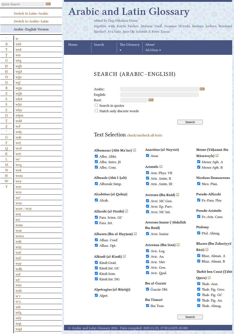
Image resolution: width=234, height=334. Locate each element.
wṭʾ (18, 279)
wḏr (18, 136)
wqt (18, 323)
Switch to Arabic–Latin (31, 20)
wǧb (19, 65)
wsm (19, 224)
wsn (19, 230)
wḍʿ (18, 273)
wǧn (19, 87)
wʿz (18, 301)
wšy (18, 246)
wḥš (19, 103)
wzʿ (18, 197)
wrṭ (18, 153)
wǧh (19, 92)
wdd (19, 120)
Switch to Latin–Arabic (31, 13)
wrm (19, 175)
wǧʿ (18, 82)
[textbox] (159, 89)
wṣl (18, 257)
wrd (18, 147)
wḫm (19, 114)
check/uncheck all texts (144, 134)
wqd (19, 328)
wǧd (19, 71)
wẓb (19, 290)
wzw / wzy (24, 208)
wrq (18, 164)
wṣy (18, 262)
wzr (18, 186)
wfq (18, 312)
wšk (18, 241)
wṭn (18, 284)
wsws (20, 235)
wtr (18, 54)
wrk (18, 169)
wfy (18, 317)
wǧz (19, 76)
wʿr (18, 295)
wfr (18, 306)
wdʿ (18, 125)
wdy (19, 131)
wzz (18, 191)
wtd (18, 49)
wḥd (19, 98)
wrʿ (18, 158)
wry (18, 180)
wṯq (18, 60)
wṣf (18, 251)
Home (72, 44)
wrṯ (18, 142)
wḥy (19, 109)
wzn (19, 202)
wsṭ (18, 213)
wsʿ (18, 219)
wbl (18, 43)
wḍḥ (19, 268)
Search (99, 44)
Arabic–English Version (31, 28)
